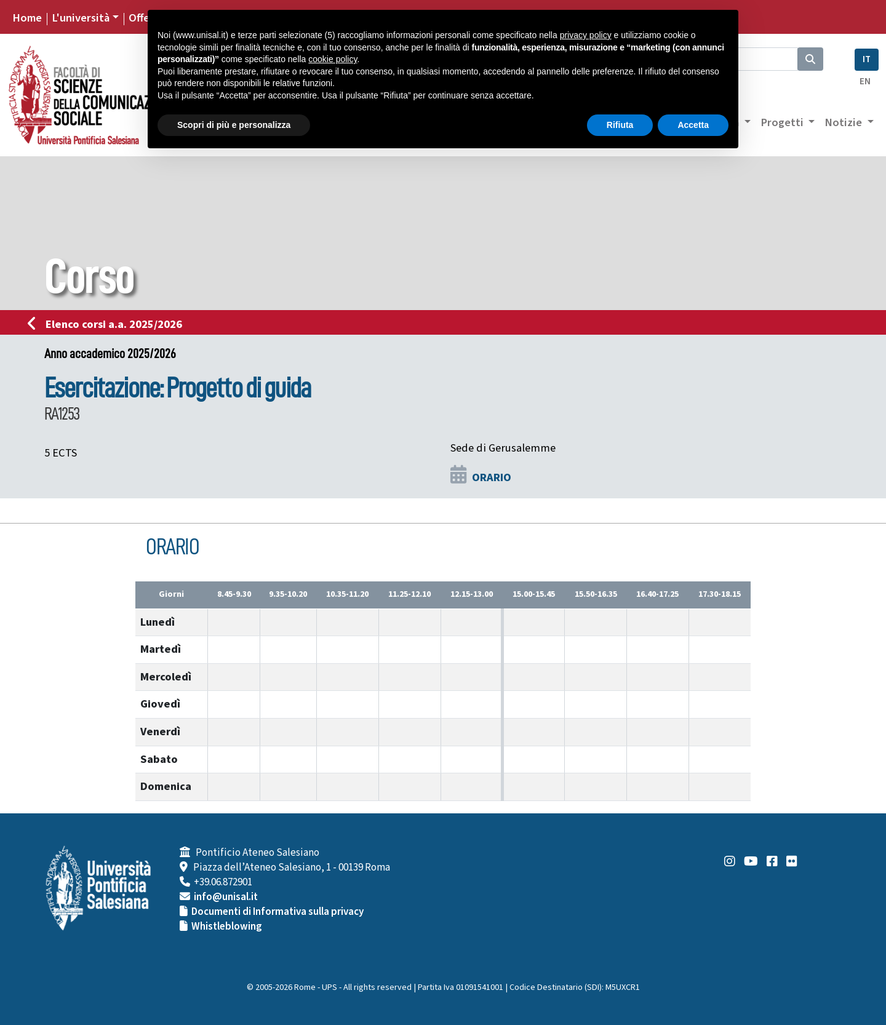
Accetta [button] (693, 125)
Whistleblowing (226, 926)
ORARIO (491, 477)
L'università (81, 18)
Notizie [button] (844, 122)
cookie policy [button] (332, 59)
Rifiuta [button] (620, 125)
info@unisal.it (226, 897)
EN (865, 81)
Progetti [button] (783, 122)
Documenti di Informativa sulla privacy (277, 911)
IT (867, 59)
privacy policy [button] (586, 35)
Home (27, 18)
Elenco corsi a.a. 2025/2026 (108, 324)
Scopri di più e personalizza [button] (233, 125)
